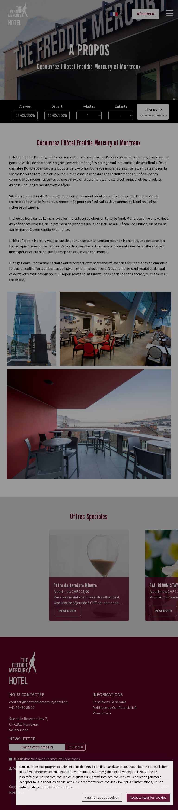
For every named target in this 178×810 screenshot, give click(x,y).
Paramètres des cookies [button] (102, 797)
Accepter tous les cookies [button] (148, 797)
